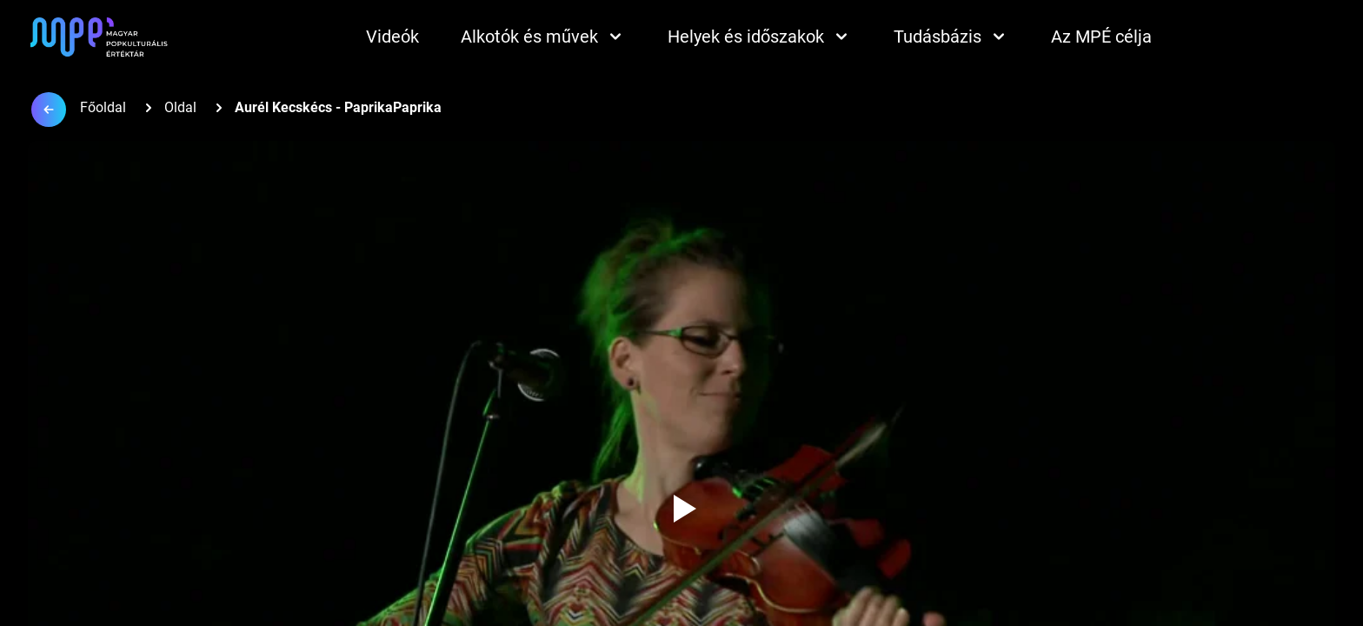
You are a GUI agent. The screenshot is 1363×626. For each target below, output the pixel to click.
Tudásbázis (951, 36)
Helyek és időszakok (760, 36)
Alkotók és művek (543, 36)
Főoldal (103, 107)
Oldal (180, 107)
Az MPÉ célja (1101, 36)
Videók (392, 36)
